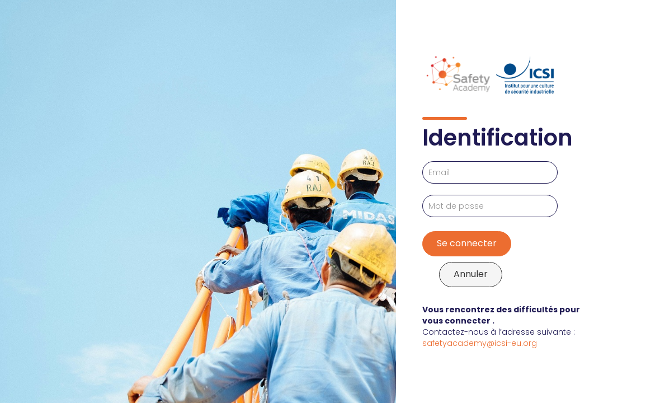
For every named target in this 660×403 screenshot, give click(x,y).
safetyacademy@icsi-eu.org (479, 343)
